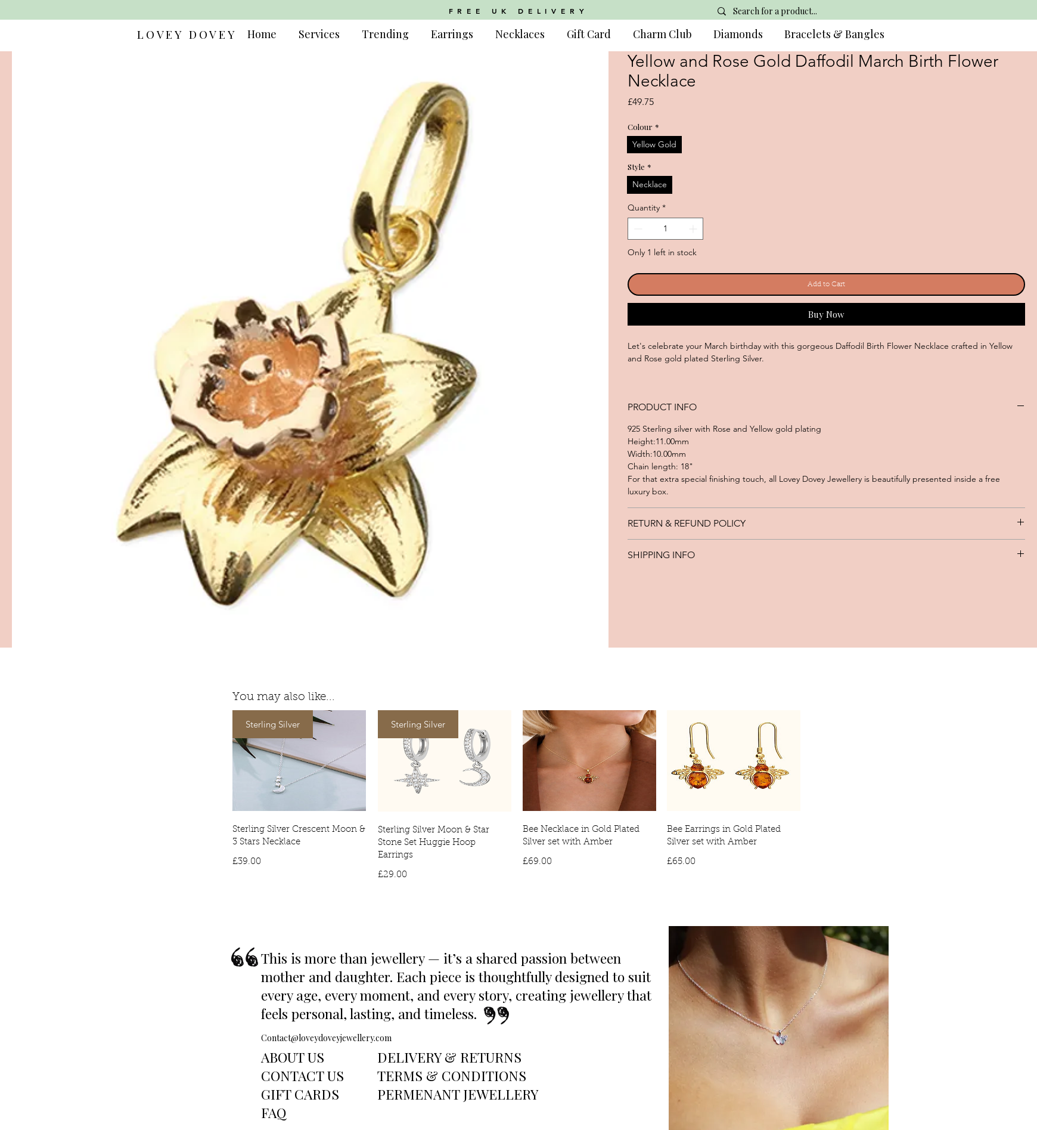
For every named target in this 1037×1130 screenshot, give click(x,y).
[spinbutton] (665, 228)
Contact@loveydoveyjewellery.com (326, 1038)
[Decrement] (636, 228)
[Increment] (694, 228)
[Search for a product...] (796, 11)
